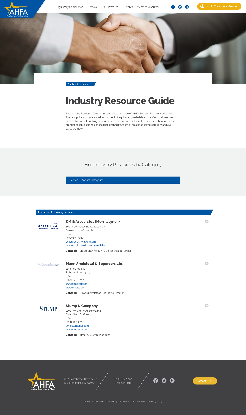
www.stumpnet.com (77, 329)
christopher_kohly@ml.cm (81, 241)
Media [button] (93, 7)
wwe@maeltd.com (77, 283)
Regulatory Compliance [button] (70, 7)
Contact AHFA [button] (205, 380)
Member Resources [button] (148, 7)
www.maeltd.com (76, 287)
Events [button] (129, 7)
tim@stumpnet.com (77, 325)
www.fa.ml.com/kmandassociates (86, 245)
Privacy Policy (155, 401)
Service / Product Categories (87, 180)
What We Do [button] (111, 7)
